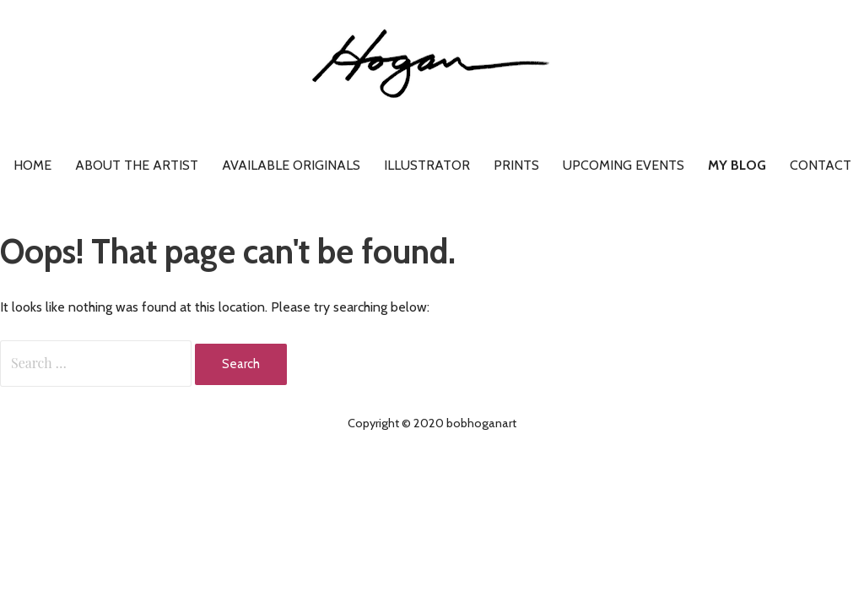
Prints (516, 165)
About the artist (136, 165)
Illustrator (427, 165)
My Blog (737, 165)
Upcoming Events (623, 165)
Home (32, 165)
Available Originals (291, 165)
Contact (820, 165)
